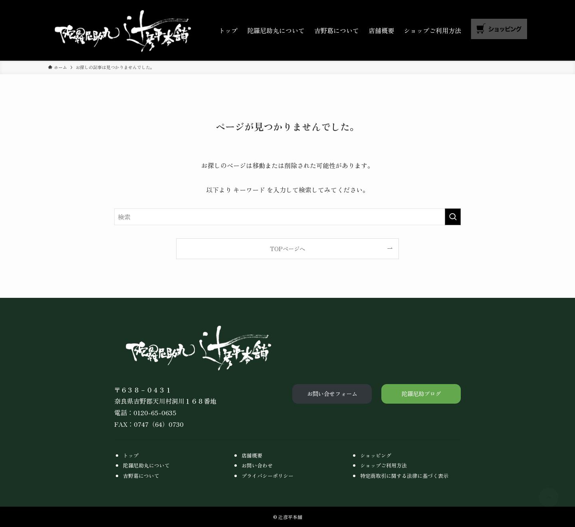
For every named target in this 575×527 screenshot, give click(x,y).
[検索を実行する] (453, 216)
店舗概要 (252, 455)
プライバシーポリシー (267, 475)
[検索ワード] (287, 216)
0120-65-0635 (154, 412)
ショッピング (375, 455)
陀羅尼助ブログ (421, 393)
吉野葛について (141, 475)
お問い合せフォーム (332, 393)
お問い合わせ (257, 465)
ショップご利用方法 (383, 465)
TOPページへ (287, 248)
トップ (131, 455)
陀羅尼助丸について (146, 465)
